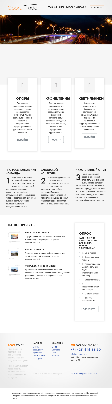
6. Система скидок (90, 294)
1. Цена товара (89, 253)
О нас (61, 7)
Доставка (81, 7)
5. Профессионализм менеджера (90, 287)
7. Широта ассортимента (88, 299)
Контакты (96, 8)
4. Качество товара (91, 280)
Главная (52, 7)
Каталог (70, 7)
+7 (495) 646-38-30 (86, 349)
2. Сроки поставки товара (90, 258)
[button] (54, 30)
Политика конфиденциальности (84, 374)
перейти (22, 139)
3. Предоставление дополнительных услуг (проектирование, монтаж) (91, 270)
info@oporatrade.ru (79, 354)
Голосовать (88, 309)
